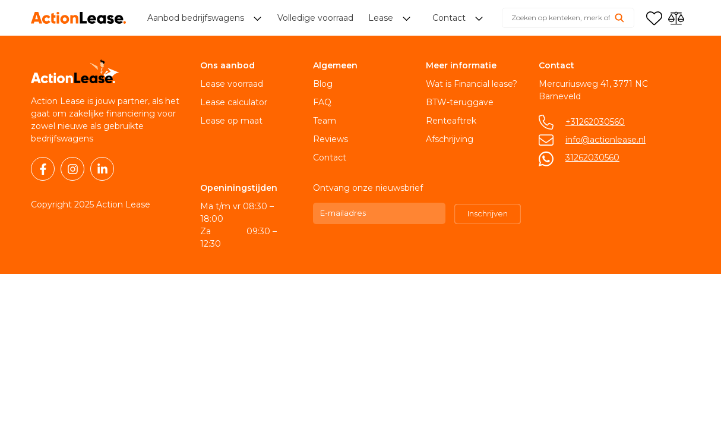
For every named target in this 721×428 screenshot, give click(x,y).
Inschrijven (487, 213)
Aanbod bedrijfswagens (196, 17)
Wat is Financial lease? (471, 83)
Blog (323, 83)
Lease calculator (233, 102)
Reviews (330, 139)
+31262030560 (595, 122)
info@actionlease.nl (605, 139)
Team (324, 120)
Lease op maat (231, 120)
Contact (329, 157)
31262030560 (592, 157)
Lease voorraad (231, 83)
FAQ (322, 102)
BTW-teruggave (460, 102)
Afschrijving (449, 139)
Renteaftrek (451, 120)
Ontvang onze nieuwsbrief (368, 187)
